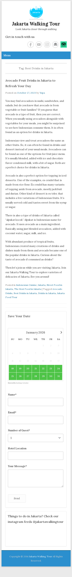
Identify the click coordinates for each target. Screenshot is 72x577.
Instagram (47, 44)
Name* (12, 394)
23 (51, 368)
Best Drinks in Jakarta (25, 293)
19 (20, 368)
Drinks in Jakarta (47, 293)
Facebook (30, 44)
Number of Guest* (19, 430)
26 (20, 376)
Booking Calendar (22, 383)
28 (35, 376)
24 (58, 368)
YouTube (39, 44)
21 (36, 368)
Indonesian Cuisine (26, 285)
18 (13, 368)
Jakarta (42, 285)
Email (55, 44)
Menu (7, 55)
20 (28, 368)
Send (17, 498)
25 (12, 376)
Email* (12, 412)
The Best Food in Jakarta (27, 289)
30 (51, 376)
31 (58, 376)
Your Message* (17, 466)
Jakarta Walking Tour (36, 24)
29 (43, 376)
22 (43, 368)
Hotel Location (17, 448)
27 (28, 376)
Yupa (42, 92)
